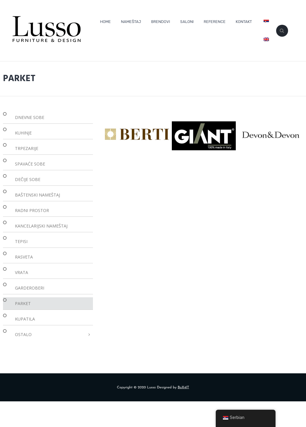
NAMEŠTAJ (131, 21)
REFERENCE (215, 21)
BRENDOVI (160, 21)
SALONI (187, 21)
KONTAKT (244, 21)
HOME (105, 21)
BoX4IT (177, 387)
